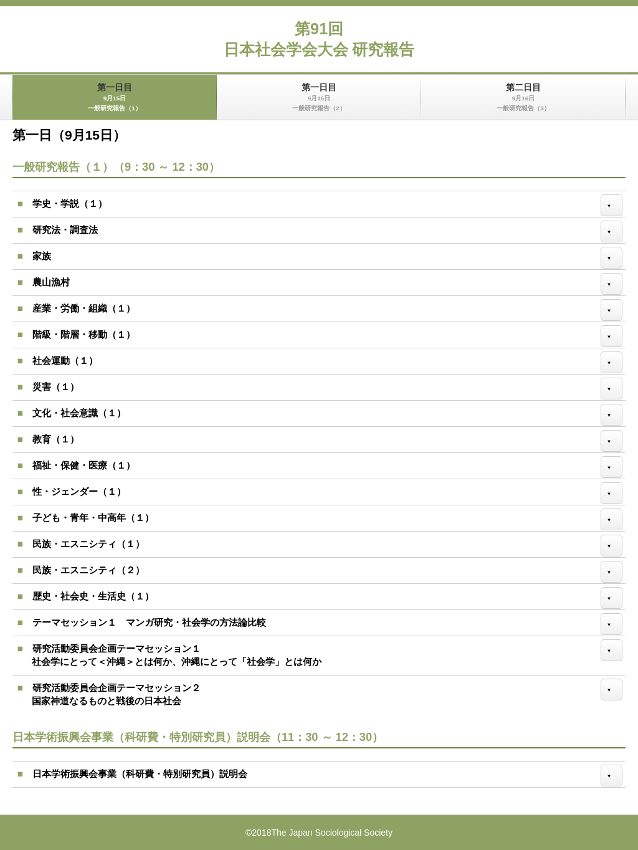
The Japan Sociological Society (332, 833)
